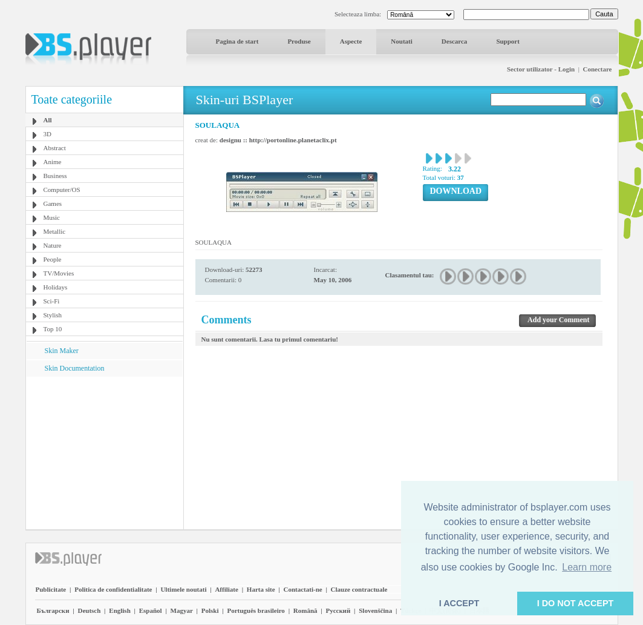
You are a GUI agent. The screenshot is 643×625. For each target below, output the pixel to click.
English (119, 610)
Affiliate (226, 589)
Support (508, 41)
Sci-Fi (52, 301)
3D (47, 133)
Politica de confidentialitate (113, 589)
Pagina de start (237, 41)
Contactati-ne (303, 589)
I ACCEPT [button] (459, 603)
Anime (53, 161)
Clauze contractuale (359, 589)
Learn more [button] (587, 567)
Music (52, 217)
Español (150, 610)
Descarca (455, 41)
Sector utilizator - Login (541, 69)
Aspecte (351, 41)
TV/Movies (59, 273)
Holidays (56, 287)
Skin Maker (62, 350)
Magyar (182, 610)
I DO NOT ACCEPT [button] (575, 603)
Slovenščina (375, 610)
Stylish (53, 315)
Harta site (261, 589)
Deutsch (88, 610)
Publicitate (51, 589)
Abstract (55, 147)
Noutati (401, 41)
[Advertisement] (104, 452)
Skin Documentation (75, 368)
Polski (210, 610)
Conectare (597, 69)
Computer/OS (62, 189)
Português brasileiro (255, 610)
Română (305, 610)
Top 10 (53, 328)
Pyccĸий (337, 610)
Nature (53, 245)
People (53, 259)
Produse (298, 41)
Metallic (55, 231)
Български (53, 610)
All (48, 120)
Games (53, 203)
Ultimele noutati (183, 589)
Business (55, 175)
